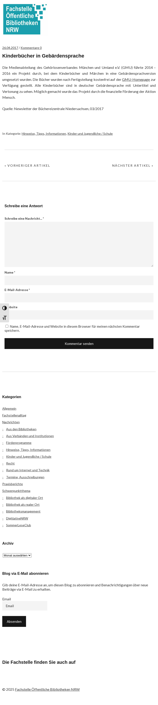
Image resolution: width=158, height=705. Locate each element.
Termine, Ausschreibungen (25, 477)
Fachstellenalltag (14, 415)
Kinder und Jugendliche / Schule (90, 133)
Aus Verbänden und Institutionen (30, 436)
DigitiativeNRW (17, 518)
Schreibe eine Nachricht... (24, 218)
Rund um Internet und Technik (28, 470)
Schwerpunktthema (16, 491)
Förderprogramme (18, 443)
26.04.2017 (10, 48)
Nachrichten (11, 422)
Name (10, 272)
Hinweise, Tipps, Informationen (44, 133)
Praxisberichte (12, 484)
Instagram (32, 680)
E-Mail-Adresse (17, 290)
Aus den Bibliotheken (21, 429)
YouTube (44, 680)
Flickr (20, 680)
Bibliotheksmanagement (23, 511)
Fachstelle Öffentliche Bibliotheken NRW (25, 19)
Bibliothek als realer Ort (23, 504)
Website (11, 307)
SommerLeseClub (18, 525)
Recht (10, 463)
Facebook (8, 680)
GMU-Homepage (136, 79)
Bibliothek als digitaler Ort (24, 498)
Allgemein (9, 408)
